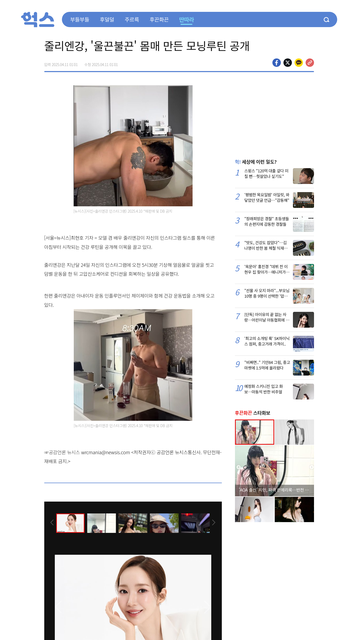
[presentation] (51, 522)
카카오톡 (299, 62)
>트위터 (287, 62)
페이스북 (276, 62)
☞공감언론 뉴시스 (62, 452)
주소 (310, 62)
